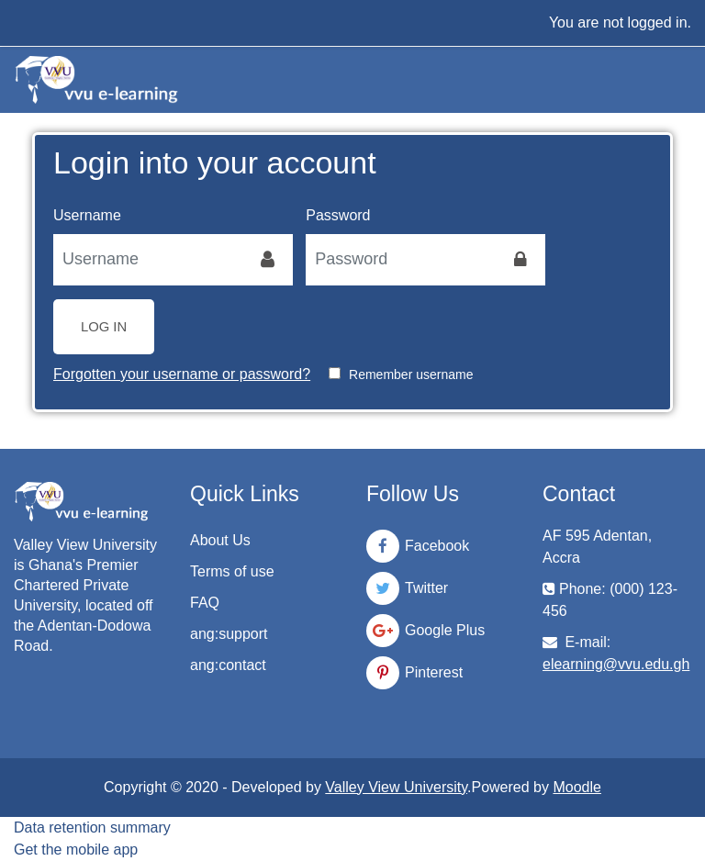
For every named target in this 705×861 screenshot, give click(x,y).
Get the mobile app (76, 849)
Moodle (576, 787)
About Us (220, 540)
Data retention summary (92, 827)
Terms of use (232, 571)
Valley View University (396, 787)
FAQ (204, 602)
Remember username (411, 374)
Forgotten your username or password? (181, 374)
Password (338, 215)
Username (87, 215)
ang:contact (228, 665)
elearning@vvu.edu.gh (616, 664)
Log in (104, 326)
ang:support (229, 634)
